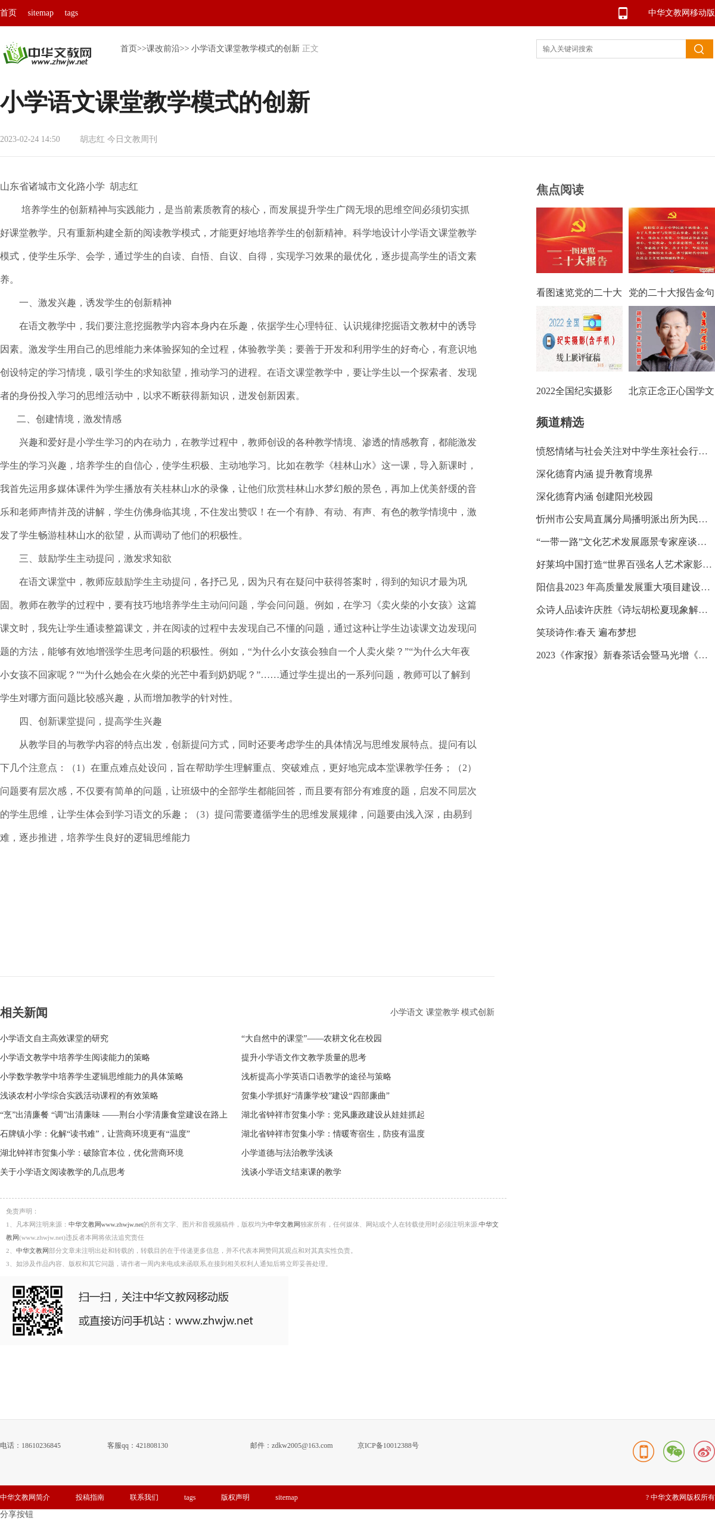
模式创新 (478, 1012)
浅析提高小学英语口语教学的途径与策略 (316, 1076)
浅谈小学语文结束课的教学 (291, 1172)
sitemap (41, 12)
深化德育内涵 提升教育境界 (594, 474)
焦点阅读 (560, 189)
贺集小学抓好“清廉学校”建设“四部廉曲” (315, 1095)
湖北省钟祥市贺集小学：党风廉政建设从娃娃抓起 (333, 1114)
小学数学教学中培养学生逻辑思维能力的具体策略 (92, 1076)
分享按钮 (16, 1514)
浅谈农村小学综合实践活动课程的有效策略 (79, 1095)
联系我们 (144, 1497)
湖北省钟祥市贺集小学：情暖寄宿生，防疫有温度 (333, 1133)
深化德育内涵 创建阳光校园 (594, 496)
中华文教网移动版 (681, 12)
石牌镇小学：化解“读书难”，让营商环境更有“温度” (95, 1133)
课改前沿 (163, 48)
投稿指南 (90, 1497)
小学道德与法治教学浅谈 (287, 1152)
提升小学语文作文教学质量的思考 (303, 1057)
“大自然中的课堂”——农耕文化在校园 (311, 1038)
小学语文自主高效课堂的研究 (54, 1038)
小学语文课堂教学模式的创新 (245, 48)
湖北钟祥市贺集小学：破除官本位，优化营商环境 (92, 1152)
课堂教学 (444, 1012)
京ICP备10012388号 (388, 1445)
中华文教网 (284, 1224)
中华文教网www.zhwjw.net (106, 1224)
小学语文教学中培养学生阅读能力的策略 (75, 1057)
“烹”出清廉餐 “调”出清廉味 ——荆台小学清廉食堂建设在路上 (114, 1114)
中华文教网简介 (25, 1497)
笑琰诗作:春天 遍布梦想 (586, 632)
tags (72, 12)
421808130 (152, 1445)
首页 (8, 12)
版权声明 (235, 1497)
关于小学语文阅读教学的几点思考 (62, 1172)
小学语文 (408, 1012)
